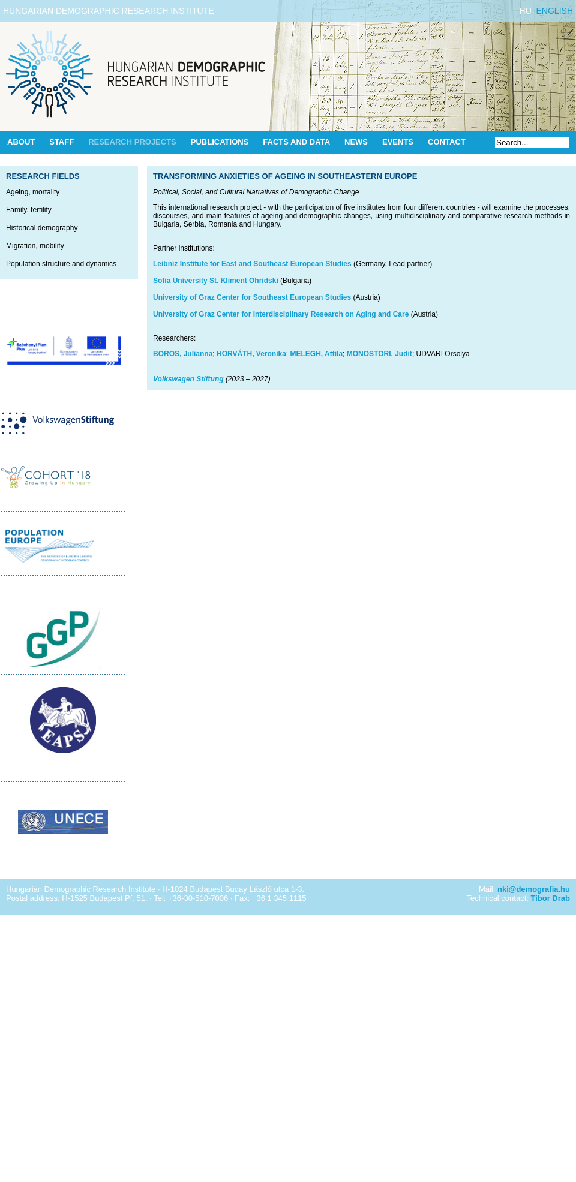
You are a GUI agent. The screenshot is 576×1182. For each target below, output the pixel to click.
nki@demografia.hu (533, 889)
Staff (61, 141)
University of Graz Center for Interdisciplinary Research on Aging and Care (281, 314)
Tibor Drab (551, 898)
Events (397, 141)
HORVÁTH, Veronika (251, 354)
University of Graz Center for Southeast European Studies (252, 297)
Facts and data (296, 141)
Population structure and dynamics (61, 264)
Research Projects (132, 141)
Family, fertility (29, 210)
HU (526, 11)
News (356, 141)
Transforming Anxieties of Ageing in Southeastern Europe (285, 176)
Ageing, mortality (32, 192)
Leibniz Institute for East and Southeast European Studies (252, 264)
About (21, 141)
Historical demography (41, 228)
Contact (447, 141)
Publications (220, 141)
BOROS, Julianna (182, 354)
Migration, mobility (35, 246)
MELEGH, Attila (316, 354)
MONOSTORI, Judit (379, 354)
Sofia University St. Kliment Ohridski (215, 280)
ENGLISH (554, 11)
